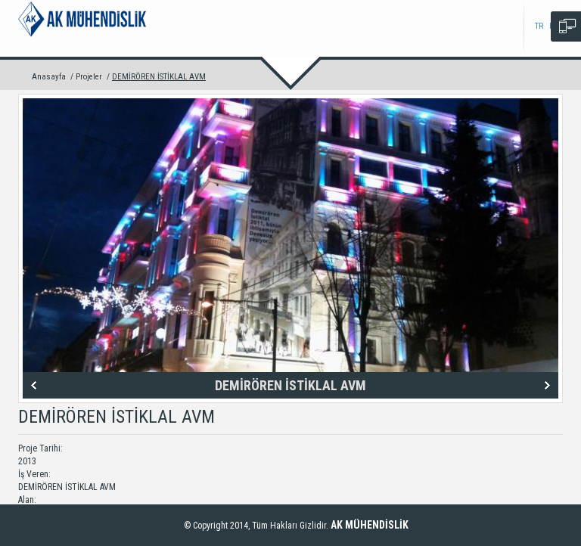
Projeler (89, 77)
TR (539, 26)
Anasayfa (49, 77)
